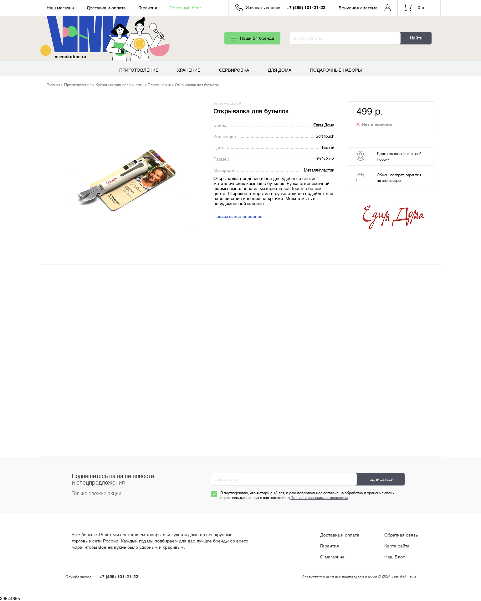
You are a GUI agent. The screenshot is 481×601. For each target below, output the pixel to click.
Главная (53, 85)
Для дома (279, 70)
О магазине (332, 556)
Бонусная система (358, 7)
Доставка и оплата (106, 7)
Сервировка (234, 70)
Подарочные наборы (336, 70)
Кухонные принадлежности (119, 85)
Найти (416, 37)
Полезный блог (185, 7)
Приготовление (138, 70)
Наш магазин (60, 7)
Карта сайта (397, 545)
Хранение (188, 70)
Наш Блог (394, 556)
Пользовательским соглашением (319, 498)
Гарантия (147, 7)
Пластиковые (159, 85)
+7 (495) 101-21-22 (306, 7)
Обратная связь (401, 534)
